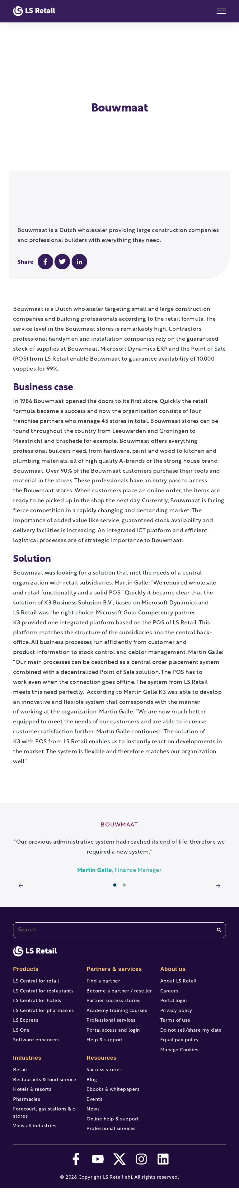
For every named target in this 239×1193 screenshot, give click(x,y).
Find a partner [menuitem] (103, 963)
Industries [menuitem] (27, 1051)
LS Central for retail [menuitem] (36, 963)
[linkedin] (163, 1164)
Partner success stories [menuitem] (114, 986)
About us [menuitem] (173, 950)
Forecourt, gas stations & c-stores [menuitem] (45, 1113)
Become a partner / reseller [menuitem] (119, 974)
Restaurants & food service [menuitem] (44, 1074)
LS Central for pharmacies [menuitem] (43, 997)
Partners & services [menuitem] (114, 950)
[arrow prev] (21, 868)
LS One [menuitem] (21, 1020)
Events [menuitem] (94, 1098)
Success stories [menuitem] (104, 1063)
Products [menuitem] (26, 950)
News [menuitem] (93, 1109)
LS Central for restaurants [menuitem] (43, 974)
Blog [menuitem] (92, 1074)
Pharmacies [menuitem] (26, 1098)
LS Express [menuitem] (25, 1008)
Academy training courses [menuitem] (117, 997)
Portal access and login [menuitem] (113, 1020)
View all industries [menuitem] (35, 1128)
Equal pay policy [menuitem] (179, 1032)
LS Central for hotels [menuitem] (37, 986)
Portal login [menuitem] (173, 986)
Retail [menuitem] (20, 1063)
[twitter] (119, 1164)
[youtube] (97, 1164)
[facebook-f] (76, 1164)
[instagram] (141, 1164)
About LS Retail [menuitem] (178, 963)
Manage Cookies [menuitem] (179, 1043)
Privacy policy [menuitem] (176, 997)
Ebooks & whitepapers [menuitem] (113, 1086)
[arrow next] (218, 868)
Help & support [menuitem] (105, 1032)
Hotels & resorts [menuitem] (32, 1086)
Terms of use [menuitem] (175, 1008)
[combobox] (119, 911)
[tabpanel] (119, 830)
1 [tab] (115, 866)
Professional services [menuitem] (111, 1008)
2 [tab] (124, 866)
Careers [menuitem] (169, 974)
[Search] (219, 911)
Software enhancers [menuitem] (36, 1032)
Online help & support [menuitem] (113, 1121)
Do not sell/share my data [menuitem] (191, 1020)
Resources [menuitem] (102, 1051)
